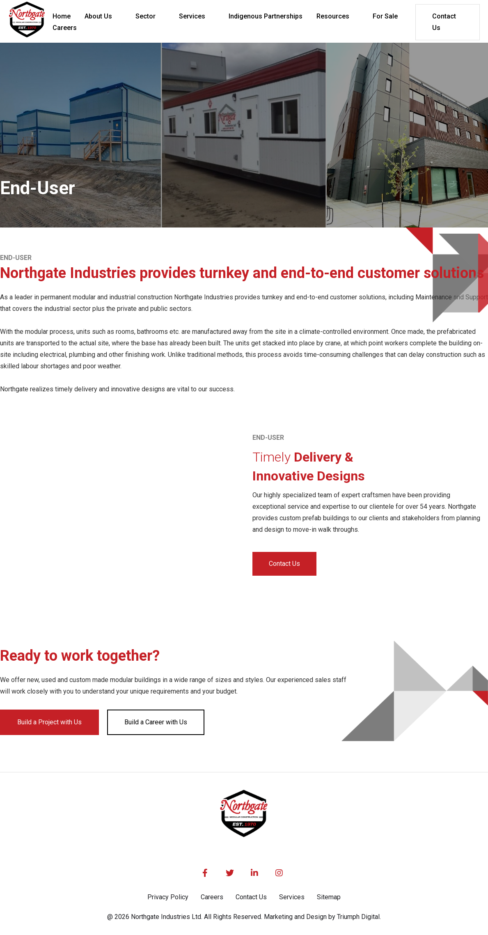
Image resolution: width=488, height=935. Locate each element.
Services (192, 16)
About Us (98, 16)
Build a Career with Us (155, 722)
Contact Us (444, 22)
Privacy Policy (167, 897)
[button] (103, 16)
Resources (332, 16)
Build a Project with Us (49, 722)
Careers (212, 897)
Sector (145, 16)
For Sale (385, 16)
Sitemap (329, 897)
